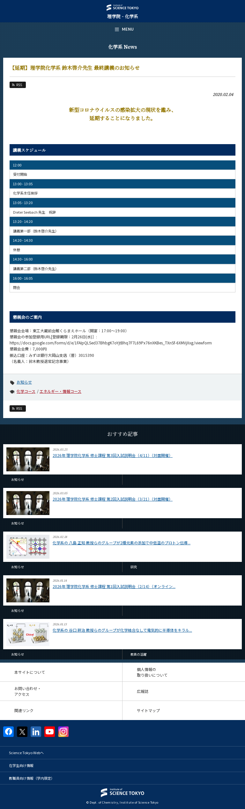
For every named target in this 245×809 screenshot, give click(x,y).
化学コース (26, 391)
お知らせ (24, 382)
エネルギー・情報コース (60, 391)
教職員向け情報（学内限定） (32, 778)
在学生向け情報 (21, 765)
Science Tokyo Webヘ (26, 752)
